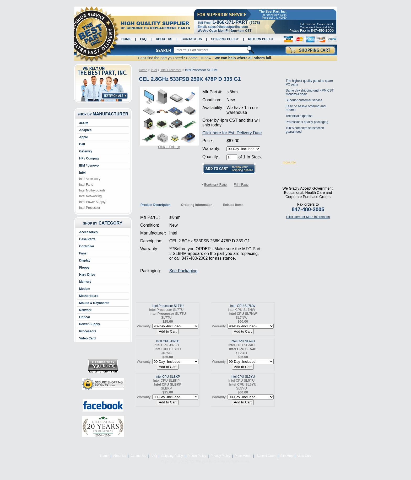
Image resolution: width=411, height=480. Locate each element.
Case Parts (87, 239)
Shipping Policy (225, 39)
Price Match (243, 456)
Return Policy (261, 39)
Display (84, 260)
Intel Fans (86, 184)
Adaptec (85, 130)
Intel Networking (90, 196)
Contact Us (191, 39)
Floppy (84, 267)
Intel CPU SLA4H (243, 341)
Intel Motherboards (92, 190)
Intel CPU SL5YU (243, 376)
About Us (164, 39)
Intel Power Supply (92, 202)
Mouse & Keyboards (94, 303)
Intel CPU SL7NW (242, 306)
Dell (82, 144)
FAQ (143, 39)
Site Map (286, 456)
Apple (83, 137)
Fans (82, 253)
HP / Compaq (89, 158)
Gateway (85, 151)
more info (289, 162)
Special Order (266, 456)
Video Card (87, 338)
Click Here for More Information (308, 217)
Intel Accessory (89, 179)
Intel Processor (89, 208)
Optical (84, 317)
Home (126, 39)
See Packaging (183, 271)
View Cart (304, 456)
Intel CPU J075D (167, 341)
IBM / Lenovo (89, 165)
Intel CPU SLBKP (167, 376)
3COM (83, 123)
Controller (86, 246)
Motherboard (88, 296)
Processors (87, 331)
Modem (84, 289)
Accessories (88, 232)
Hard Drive (87, 274)
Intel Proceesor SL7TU (167, 306)
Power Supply (89, 324)
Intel (82, 172)
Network (85, 310)
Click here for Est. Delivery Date (232, 133)
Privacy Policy (220, 456)
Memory (85, 282)
